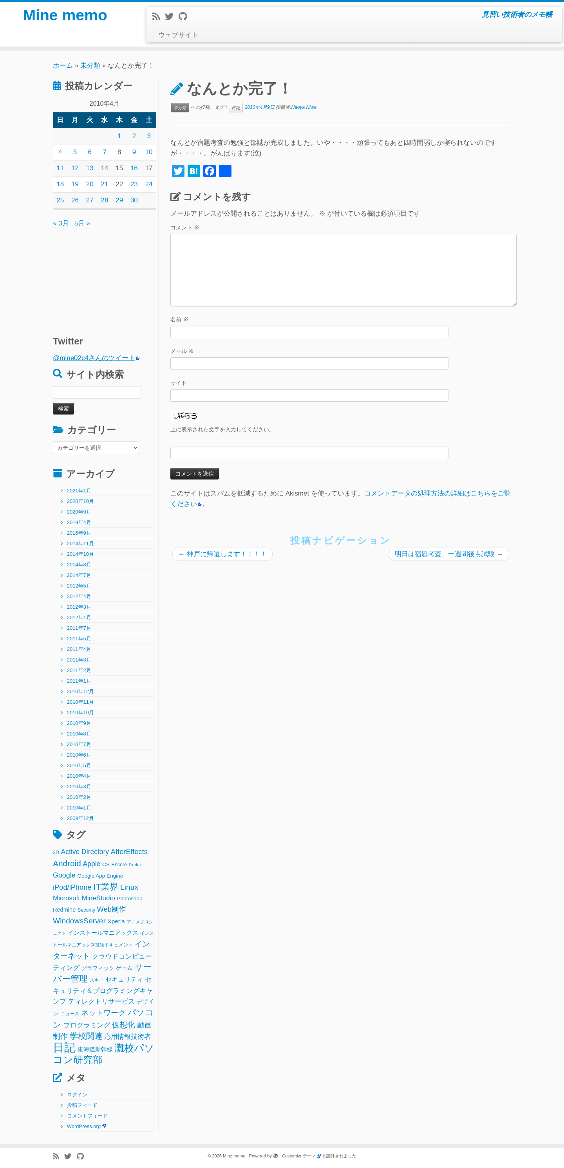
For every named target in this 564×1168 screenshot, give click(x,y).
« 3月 (61, 223)
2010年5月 (79, 765)
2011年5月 (79, 639)
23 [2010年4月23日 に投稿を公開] (134, 184)
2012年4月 (79, 596)
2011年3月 (79, 660)
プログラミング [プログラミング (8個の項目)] (86, 1025)
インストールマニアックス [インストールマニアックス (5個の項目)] (103, 932)
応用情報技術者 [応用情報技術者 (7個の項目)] (127, 1036)
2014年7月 (79, 575)
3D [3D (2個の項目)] (56, 852)
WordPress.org (84, 1126)
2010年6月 (79, 755)
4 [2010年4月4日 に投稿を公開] (60, 152)
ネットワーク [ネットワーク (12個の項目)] (103, 1013)
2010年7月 (79, 744)
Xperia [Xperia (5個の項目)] (116, 921)
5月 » (82, 223)
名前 (179, 319)
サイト (178, 383)
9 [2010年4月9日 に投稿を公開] (134, 152)
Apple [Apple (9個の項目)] (92, 864)
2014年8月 (79, 565)
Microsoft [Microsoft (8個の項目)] (66, 898)
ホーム (63, 65)
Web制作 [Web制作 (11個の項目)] (111, 909)
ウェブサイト (178, 35)
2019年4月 (79, 522)
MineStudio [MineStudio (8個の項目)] (98, 898)
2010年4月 (79, 776)
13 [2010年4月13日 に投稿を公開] (90, 168)
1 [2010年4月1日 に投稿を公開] (119, 136)
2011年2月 (79, 670)
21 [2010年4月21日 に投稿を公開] (104, 184)
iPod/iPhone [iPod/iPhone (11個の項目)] (72, 887)
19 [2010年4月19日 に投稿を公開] (75, 184)
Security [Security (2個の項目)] (86, 910)
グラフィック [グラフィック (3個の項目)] (97, 968)
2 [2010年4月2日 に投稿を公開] (134, 136)
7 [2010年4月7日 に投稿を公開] (104, 152)
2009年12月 (80, 818)
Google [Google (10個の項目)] (64, 875)
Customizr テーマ (299, 1156)
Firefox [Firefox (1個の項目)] (135, 864)
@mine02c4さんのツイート (94, 358)
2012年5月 (79, 586)
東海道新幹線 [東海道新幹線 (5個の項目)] (95, 1049)
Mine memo (65, 15)
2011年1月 (79, 681)
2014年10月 (80, 554)
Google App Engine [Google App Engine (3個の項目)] (100, 876)
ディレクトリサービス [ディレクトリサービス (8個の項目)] (101, 1001)
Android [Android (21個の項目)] (67, 863)
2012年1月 (79, 617)
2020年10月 (80, 501)
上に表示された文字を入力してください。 (222, 429)
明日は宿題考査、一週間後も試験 (449, 554)
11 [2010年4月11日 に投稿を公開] (60, 168)
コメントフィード (87, 1116)
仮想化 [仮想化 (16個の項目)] (123, 1024)
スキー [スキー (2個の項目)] (97, 980)
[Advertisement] (102, 278)
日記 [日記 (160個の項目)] (64, 1047)
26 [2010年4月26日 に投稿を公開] (75, 200)
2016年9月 (79, 533)
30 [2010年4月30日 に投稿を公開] (134, 200)
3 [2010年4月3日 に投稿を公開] (148, 136)
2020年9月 (79, 512)
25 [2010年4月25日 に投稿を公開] (60, 200)
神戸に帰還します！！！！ (222, 554)
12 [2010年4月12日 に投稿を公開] (75, 168)
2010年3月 (79, 786)
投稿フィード (82, 1105)
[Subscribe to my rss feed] (158, 17)
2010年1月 (79, 808)
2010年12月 (80, 691)
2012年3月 (79, 607)
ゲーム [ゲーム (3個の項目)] (124, 968)
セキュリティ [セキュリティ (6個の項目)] (124, 979)
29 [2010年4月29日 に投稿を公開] (119, 200)
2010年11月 (80, 702)
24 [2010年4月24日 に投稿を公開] (149, 184)
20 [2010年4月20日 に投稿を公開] (90, 184)
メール (182, 351)
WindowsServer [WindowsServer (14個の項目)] (79, 921)
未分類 (90, 65)
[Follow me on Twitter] (172, 17)
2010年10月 (80, 713)
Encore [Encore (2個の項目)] (119, 864)
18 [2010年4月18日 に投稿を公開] (60, 184)
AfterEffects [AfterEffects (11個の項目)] (129, 851)
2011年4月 (79, 649)
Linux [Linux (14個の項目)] (129, 887)
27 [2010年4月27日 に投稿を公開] (90, 200)
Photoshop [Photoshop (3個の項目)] (130, 898)
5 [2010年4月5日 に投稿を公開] (75, 152)
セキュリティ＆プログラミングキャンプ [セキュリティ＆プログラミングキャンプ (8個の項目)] (103, 990)
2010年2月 (79, 797)
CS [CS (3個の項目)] (106, 864)
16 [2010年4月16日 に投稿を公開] (134, 168)
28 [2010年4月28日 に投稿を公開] (104, 200)
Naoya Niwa (303, 107)
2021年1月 (79, 491)
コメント (184, 227)
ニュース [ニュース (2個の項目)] (70, 1014)
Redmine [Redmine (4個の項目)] (64, 910)
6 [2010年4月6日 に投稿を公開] (90, 152)
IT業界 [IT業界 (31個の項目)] (105, 887)
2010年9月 (79, 723)
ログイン (77, 1095)
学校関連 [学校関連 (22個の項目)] (86, 1035)
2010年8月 (79, 734)
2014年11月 (80, 543)
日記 (235, 107)
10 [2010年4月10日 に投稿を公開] (149, 152)
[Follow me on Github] (185, 17)
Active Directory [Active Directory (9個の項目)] (85, 852)
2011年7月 (79, 628)
